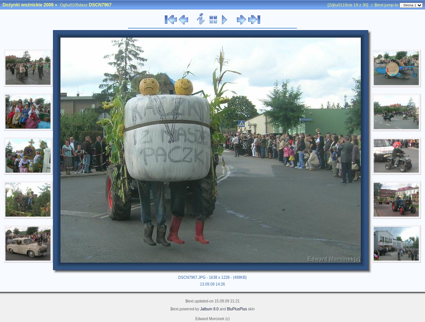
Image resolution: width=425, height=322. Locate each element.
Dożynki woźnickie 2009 (28, 5)
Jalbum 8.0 (209, 309)
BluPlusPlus (237, 309)
